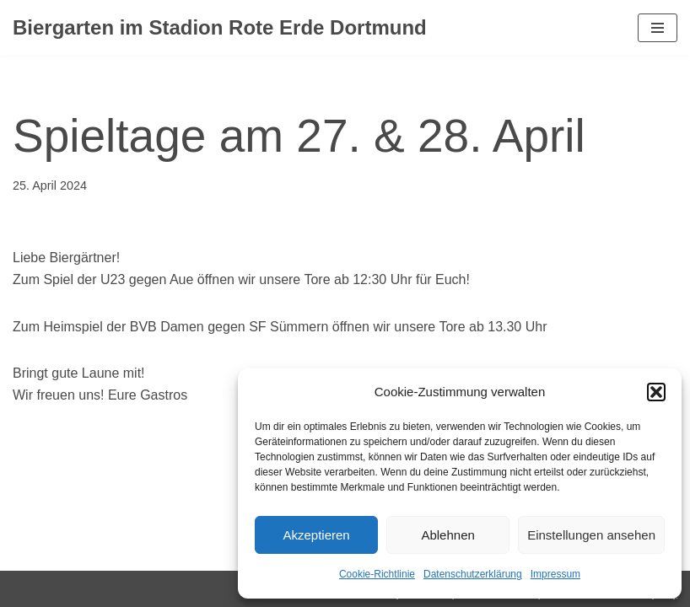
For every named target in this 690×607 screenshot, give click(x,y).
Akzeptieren (316, 535)
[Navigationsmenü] (657, 27)
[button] (656, 392)
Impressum (555, 574)
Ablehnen (447, 535)
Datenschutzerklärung (472, 574)
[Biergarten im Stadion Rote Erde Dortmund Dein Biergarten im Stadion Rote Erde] (220, 28)
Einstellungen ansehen (591, 535)
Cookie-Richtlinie (377, 574)
